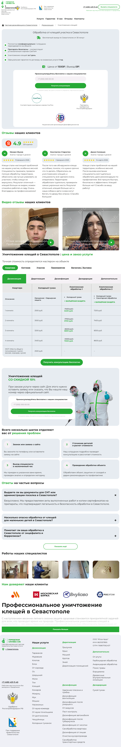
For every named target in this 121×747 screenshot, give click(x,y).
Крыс (65, 651)
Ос (33, 671)
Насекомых (37, 705)
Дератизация (69, 642)
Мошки (35, 701)
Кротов (65, 658)
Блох (34, 664)
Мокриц (36, 694)
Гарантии (50, 19)
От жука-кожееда (40, 708)
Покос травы (99, 668)
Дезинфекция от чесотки (74, 725)
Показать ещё (60, 546)
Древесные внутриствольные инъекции (101, 677)
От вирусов (68, 708)
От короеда (37, 668)
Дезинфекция (69, 685)
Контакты (79, 19)
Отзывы (68, 19)
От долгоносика (40, 716)
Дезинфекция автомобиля (75, 715)
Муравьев (37, 657)
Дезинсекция (39, 648)
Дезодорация (99, 685)
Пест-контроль (69, 712)
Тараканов (37, 653)
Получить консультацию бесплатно (61, 362)
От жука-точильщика (42, 712)
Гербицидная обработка (105, 660)
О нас (60, 19)
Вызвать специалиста (109, 7)
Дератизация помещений (75, 666)
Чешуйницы (38, 719)
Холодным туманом (42, 723)
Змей (65, 662)
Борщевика (98, 672)
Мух (34, 697)
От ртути (97, 657)
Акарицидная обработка (105, 664)
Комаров (36, 690)
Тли (34, 682)
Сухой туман (99, 690)
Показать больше (60, 629)
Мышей (66, 655)
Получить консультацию (60, 86)
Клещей (36, 686)
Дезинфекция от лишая (74, 732)
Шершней (37, 675)
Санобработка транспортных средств (73, 741)
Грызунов (67, 647)
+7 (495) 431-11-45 (90, 7)
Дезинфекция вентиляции (69, 697)
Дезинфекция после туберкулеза (72, 720)
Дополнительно (101, 652)
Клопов (35, 660)
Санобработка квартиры (74, 729)
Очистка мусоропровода (74, 736)
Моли (35, 679)
